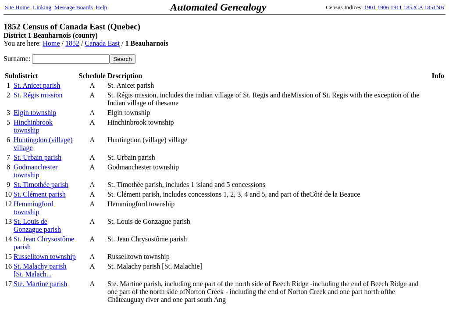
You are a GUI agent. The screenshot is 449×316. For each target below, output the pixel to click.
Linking (42, 7)
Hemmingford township (33, 207)
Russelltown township (45, 256)
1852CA (413, 7)
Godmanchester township (35, 171)
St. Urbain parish (37, 157)
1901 (370, 7)
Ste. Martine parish (40, 283)
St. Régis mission (38, 95)
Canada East (102, 43)
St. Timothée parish (41, 184)
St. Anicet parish (37, 85)
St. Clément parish (40, 194)
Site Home (17, 7)
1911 (396, 7)
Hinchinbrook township (33, 126)
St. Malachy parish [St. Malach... (40, 270)
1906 (383, 7)
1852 (72, 43)
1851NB (434, 7)
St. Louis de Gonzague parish (37, 225)
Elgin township (35, 112)
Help (101, 7)
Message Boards (73, 7)
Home (51, 43)
